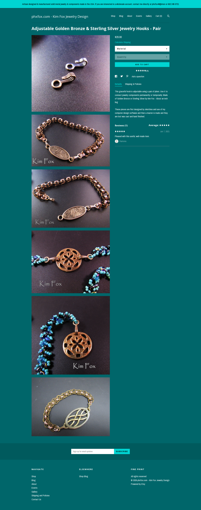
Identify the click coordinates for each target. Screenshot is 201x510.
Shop (113, 15)
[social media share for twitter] (121, 76)
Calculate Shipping (123, 42)
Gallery (149, 15)
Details (118, 84)
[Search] (168, 16)
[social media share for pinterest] (127, 76)
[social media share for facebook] (116, 76)
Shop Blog (83, 476)
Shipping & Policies (133, 84)
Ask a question (138, 76)
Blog (121, 15)
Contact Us (36, 499)
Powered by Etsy (138, 484)
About (129, 15)
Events (139, 15)
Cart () (159, 15)
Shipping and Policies (41, 495)
